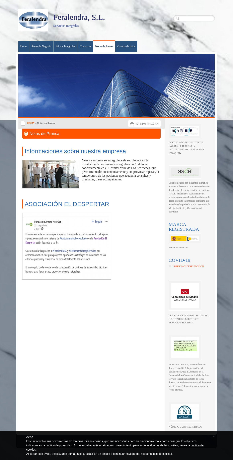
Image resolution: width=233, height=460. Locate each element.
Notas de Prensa (104, 46)
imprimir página (147, 123)
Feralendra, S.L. (79, 17)
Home (23, 46)
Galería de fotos (126, 46)
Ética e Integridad (66, 46)
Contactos (85, 46)
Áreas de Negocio (41, 46)
